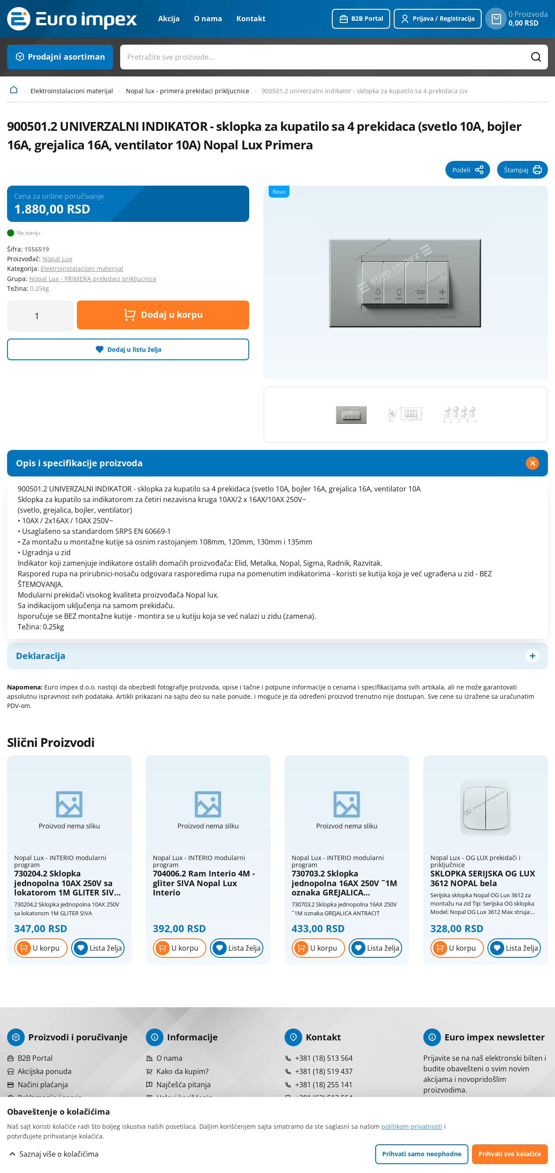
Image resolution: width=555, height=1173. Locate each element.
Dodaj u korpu (163, 315)
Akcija (169, 18)
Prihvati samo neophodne (421, 1154)
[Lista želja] (98, 948)
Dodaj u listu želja (134, 349)
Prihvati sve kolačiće (510, 1154)
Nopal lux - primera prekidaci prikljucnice (187, 91)
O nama (208, 18)
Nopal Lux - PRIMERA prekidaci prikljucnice (92, 278)
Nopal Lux (57, 259)
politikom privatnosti (411, 1126)
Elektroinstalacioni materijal (71, 91)
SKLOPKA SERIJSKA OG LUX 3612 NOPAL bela (482, 878)
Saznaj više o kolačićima (59, 1154)
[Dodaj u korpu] (41, 948)
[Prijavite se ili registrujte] (438, 19)
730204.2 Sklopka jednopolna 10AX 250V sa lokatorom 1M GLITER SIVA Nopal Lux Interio (66, 883)
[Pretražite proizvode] (536, 57)
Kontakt (251, 18)
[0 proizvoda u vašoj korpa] (496, 19)
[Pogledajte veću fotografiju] (405, 281)
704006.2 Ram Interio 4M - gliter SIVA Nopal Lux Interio (204, 883)
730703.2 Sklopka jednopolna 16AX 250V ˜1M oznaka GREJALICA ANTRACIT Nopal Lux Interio (344, 883)
